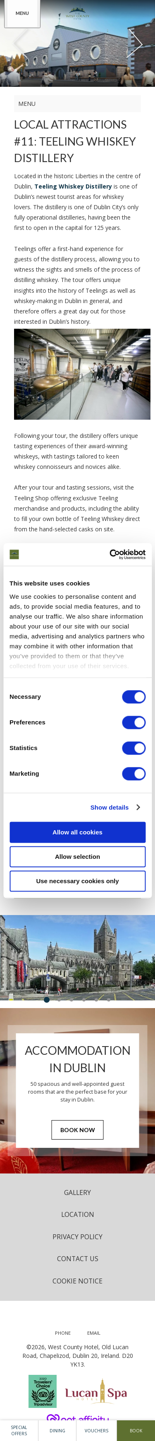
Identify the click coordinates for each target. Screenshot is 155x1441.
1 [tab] (47, 1000)
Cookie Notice (77, 1281)
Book (136, 1431)
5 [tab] (96, 1000)
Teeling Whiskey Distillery (73, 186)
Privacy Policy (77, 1236)
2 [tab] (59, 1000)
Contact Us (77, 1258)
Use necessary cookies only (77, 880)
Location (77, 1214)
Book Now (77, 1129)
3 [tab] (71, 1000)
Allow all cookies (77, 832)
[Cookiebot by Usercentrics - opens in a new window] (110, 554)
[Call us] (63, 1333)
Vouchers (96, 1431)
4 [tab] (84, 1000)
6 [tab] (109, 1000)
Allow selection (77, 856)
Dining (57, 1431)
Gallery (77, 1192)
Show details (110, 807)
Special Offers (19, 1430)
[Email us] (94, 1333)
